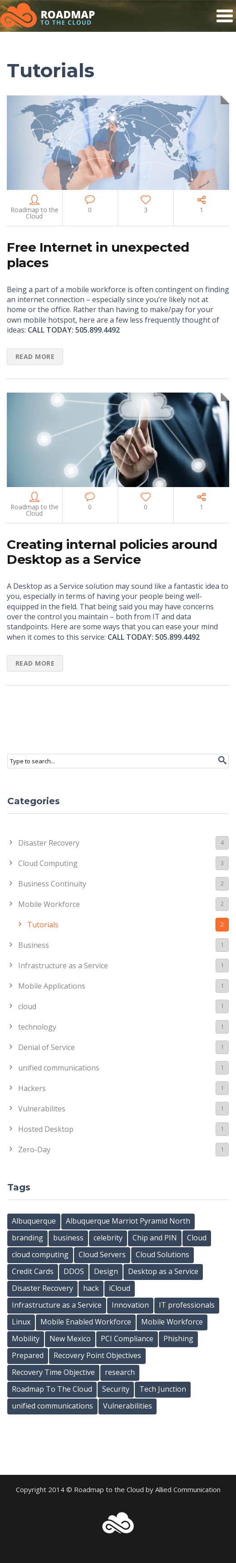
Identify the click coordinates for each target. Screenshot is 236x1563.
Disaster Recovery (123, 842)
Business (123, 945)
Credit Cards (33, 1271)
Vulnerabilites (123, 1108)
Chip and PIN (155, 1238)
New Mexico (70, 1339)
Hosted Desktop (123, 1129)
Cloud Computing (123, 863)
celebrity (108, 1238)
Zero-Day (123, 1149)
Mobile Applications (123, 986)
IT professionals (187, 1305)
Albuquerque (34, 1221)
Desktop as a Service (163, 1271)
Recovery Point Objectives (97, 1355)
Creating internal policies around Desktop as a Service (112, 552)
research (120, 1372)
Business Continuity (123, 883)
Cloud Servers (102, 1254)
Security (115, 1389)
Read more (35, 356)
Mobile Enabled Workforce (85, 1322)
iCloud (119, 1288)
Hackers (123, 1088)
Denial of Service (123, 1047)
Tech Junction (162, 1389)
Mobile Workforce (123, 904)
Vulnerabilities (127, 1406)
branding (27, 1238)
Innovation (130, 1305)
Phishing (178, 1339)
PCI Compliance (127, 1339)
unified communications (123, 1067)
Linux (21, 1322)
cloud (123, 1006)
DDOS (74, 1271)
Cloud (196, 1238)
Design (106, 1271)
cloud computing (40, 1254)
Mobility (25, 1339)
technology (123, 1026)
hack (91, 1288)
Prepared (28, 1355)
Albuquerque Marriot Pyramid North (128, 1221)
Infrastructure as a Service (123, 965)
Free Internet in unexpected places (98, 254)
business (68, 1238)
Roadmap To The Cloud (52, 1389)
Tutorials (128, 924)
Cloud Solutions (162, 1254)
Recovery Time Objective (53, 1372)
